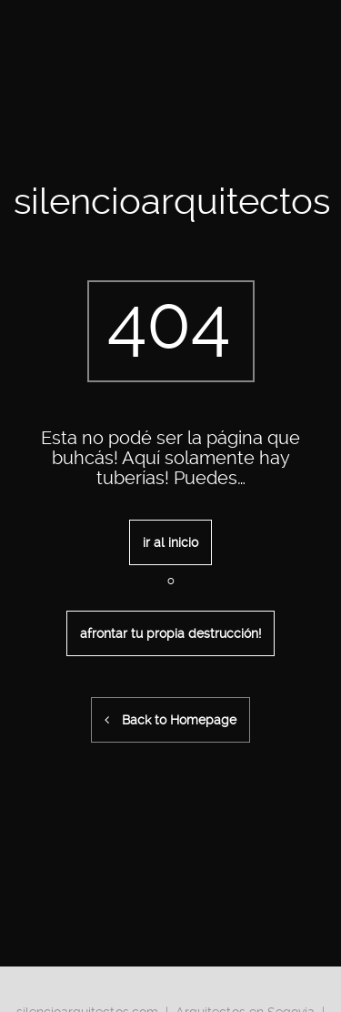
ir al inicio (170, 542)
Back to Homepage (170, 720)
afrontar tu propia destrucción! (170, 633)
